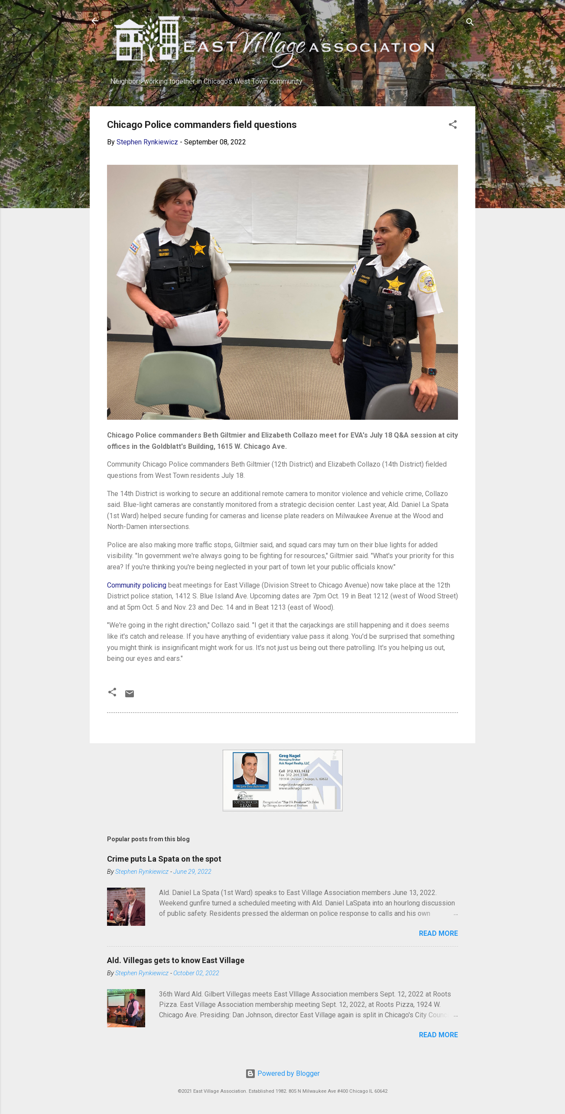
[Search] (470, 23)
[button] (453, 126)
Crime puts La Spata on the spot (164, 858)
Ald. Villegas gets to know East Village (175, 960)
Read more (438, 933)
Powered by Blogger (282, 1073)
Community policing (136, 585)
